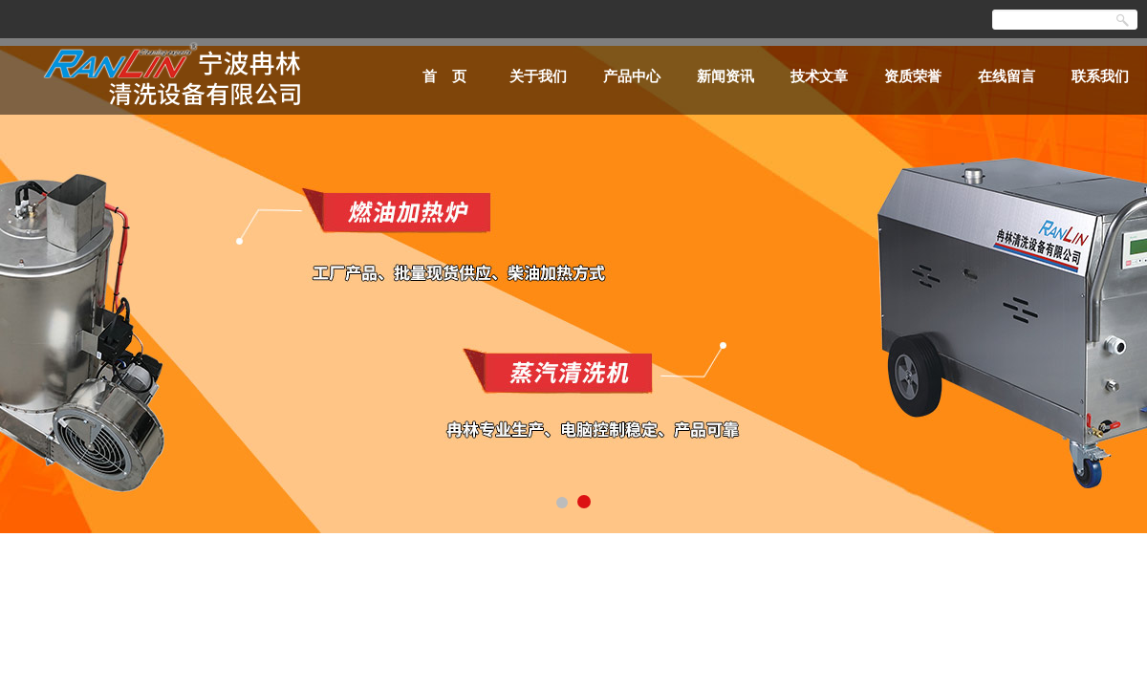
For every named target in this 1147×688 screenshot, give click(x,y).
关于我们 (538, 76)
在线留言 (1006, 76)
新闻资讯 (725, 76)
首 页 (444, 76)
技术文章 (819, 76)
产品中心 (631, 76)
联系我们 (1100, 76)
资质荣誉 (912, 76)
